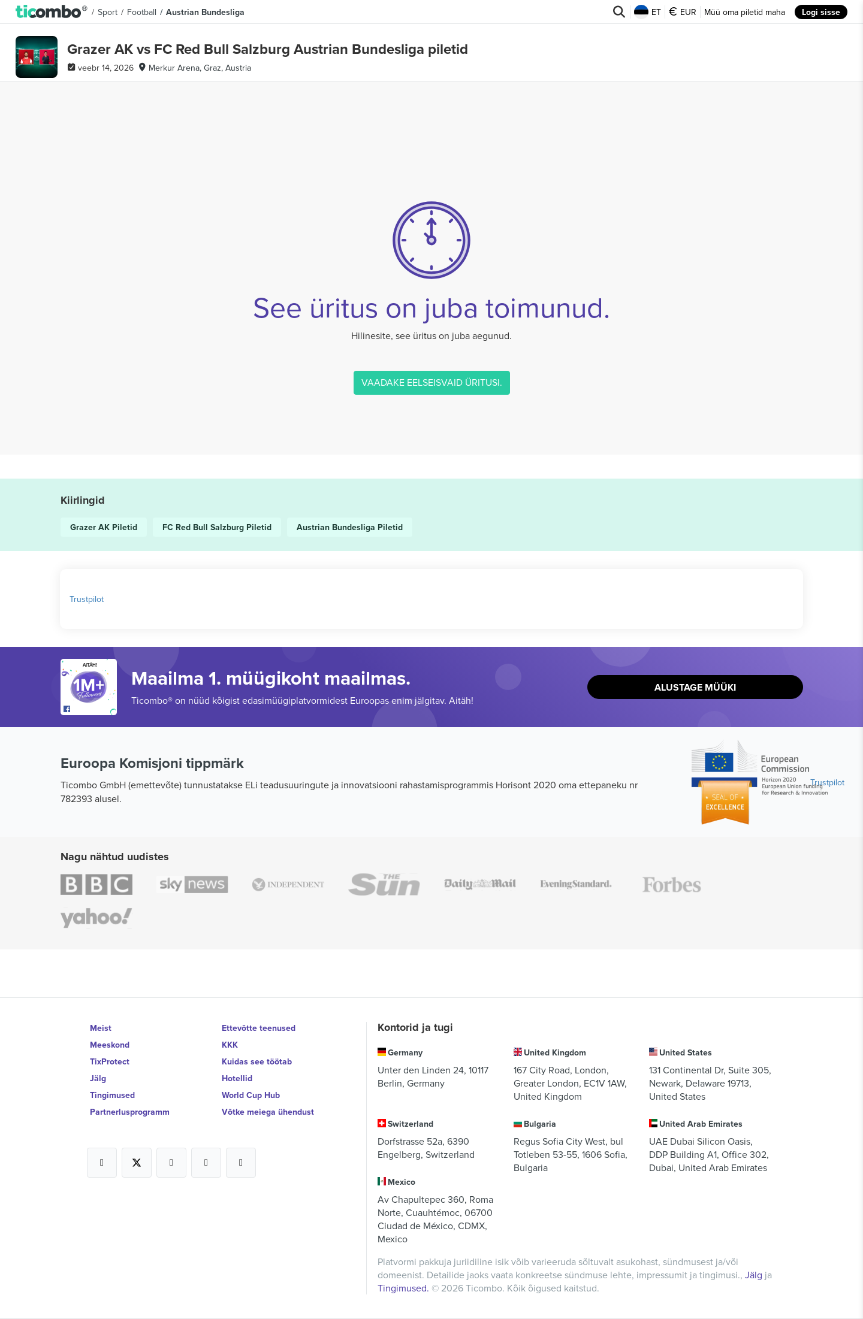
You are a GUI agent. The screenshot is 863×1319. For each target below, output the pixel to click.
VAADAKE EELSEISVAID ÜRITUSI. (431, 382)
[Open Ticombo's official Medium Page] (206, 1163)
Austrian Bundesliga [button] (205, 12)
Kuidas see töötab (257, 1061)
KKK (230, 1045)
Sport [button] (107, 12)
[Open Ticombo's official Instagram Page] (171, 1163)
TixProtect (109, 1061)
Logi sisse (821, 12)
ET (647, 12)
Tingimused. (405, 1287)
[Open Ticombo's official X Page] (137, 1163)
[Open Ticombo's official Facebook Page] (90, 709)
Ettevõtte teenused (258, 1028)
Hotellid (237, 1078)
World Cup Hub (251, 1095)
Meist (100, 1028)
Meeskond (109, 1045)
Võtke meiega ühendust (268, 1112)
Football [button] (141, 12)
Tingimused (112, 1095)
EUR (682, 12)
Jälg (98, 1078)
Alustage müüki (695, 687)
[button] (52, 12)
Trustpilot (87, 599)
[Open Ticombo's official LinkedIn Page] (241, 1163)
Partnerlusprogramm (130, 1112)
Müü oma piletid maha (744, 12)
